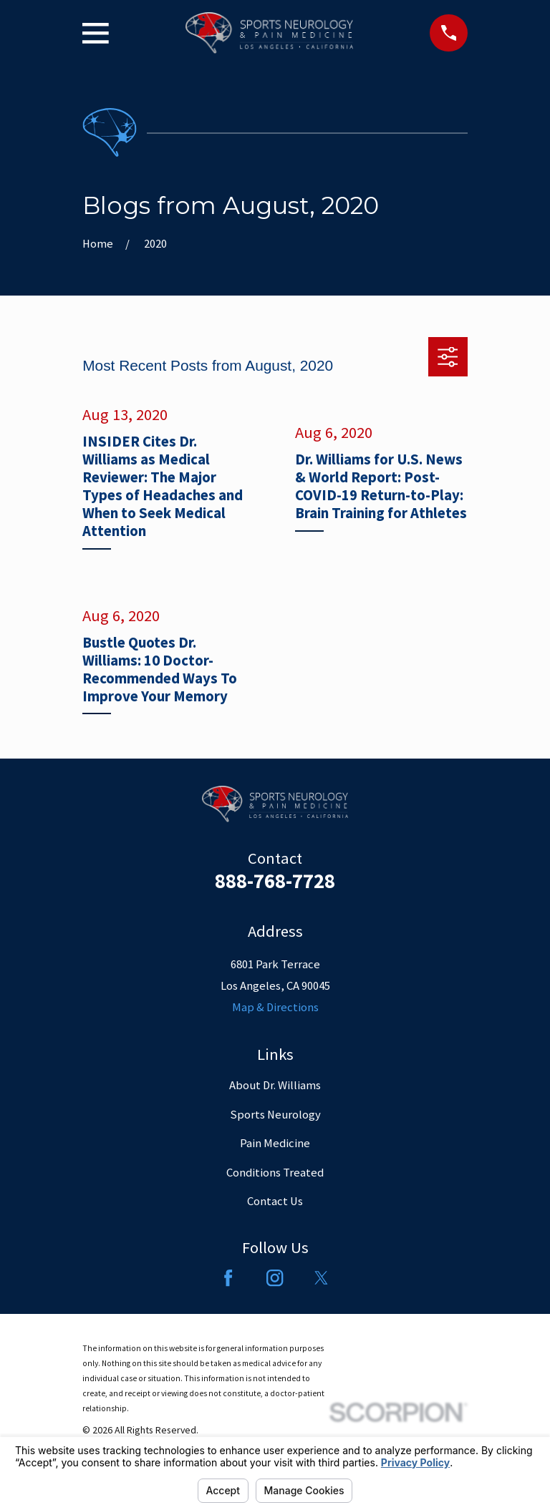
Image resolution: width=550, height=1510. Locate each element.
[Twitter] (321, 1278)
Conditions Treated (275, 1172)
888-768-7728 (275, 881)
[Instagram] (274, 1278)
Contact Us (275, 1201)
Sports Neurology (275, 1114)
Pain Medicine (275, 1143)
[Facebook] (228, 1278)
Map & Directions (275, 1007)
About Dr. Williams (275, 1085)
